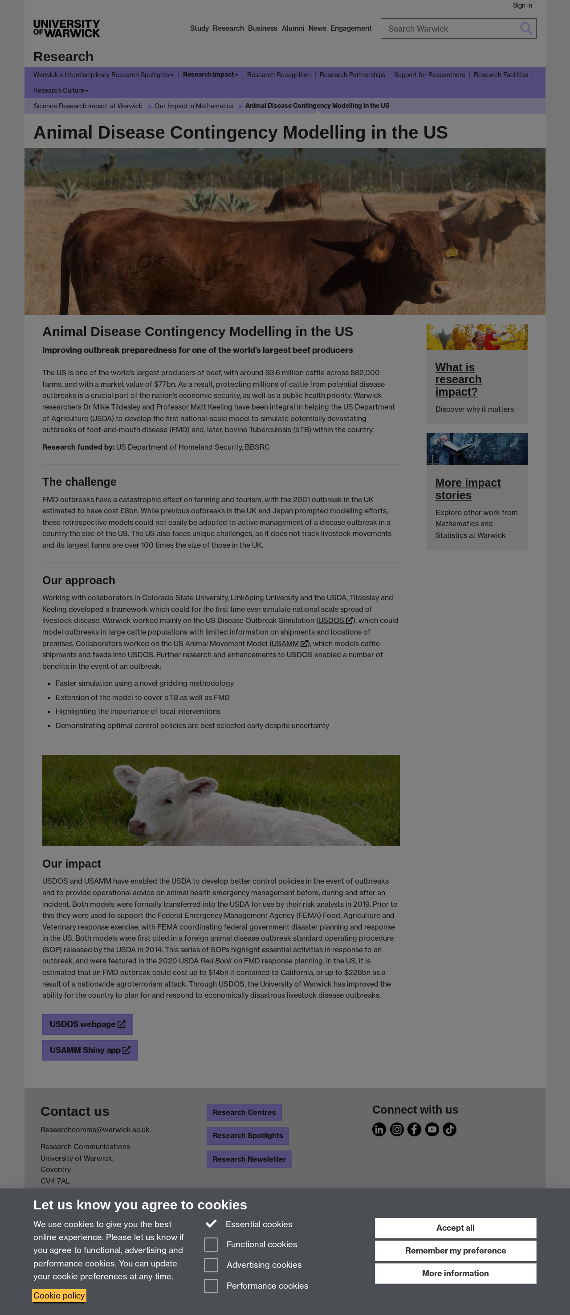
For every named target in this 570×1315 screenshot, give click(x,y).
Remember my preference (455, 1250)
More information (455, 1273)
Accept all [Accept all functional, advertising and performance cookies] (455, 1228)
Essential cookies (248, 1223)
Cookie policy (59, 1295)
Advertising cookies (253, 1266)
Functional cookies (250, 1245)
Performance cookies (256, 1286)
